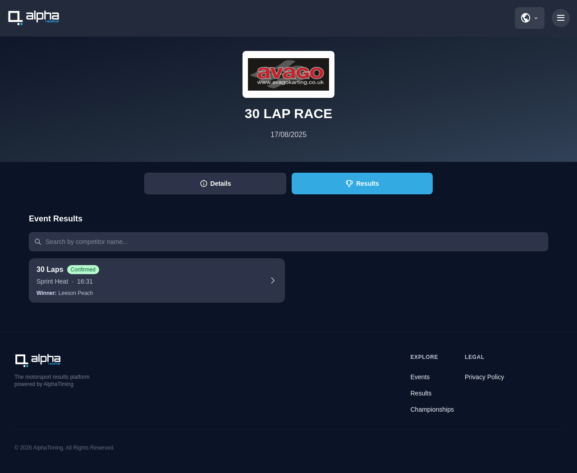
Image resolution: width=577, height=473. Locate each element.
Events (420, 377)
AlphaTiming (48, 448)
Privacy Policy (484, 377)
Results (421, 393)
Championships (432, 409)
